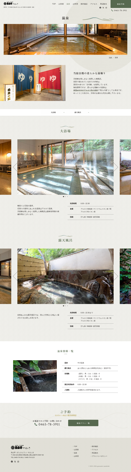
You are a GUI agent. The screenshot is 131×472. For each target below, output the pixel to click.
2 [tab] (65, 196)
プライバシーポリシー (99, 456)
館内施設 (84, 4)
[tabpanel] (65, 167)
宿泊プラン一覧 (83, 423)
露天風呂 (78, 112)
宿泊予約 (121, 4)
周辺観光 (103, 4)
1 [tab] (63, 196)
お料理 (75, 4)
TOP (54, 4)
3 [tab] (67, 196)
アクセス (93, 4)
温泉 (68, 4)
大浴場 (53, 112)
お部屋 (61, 4)
